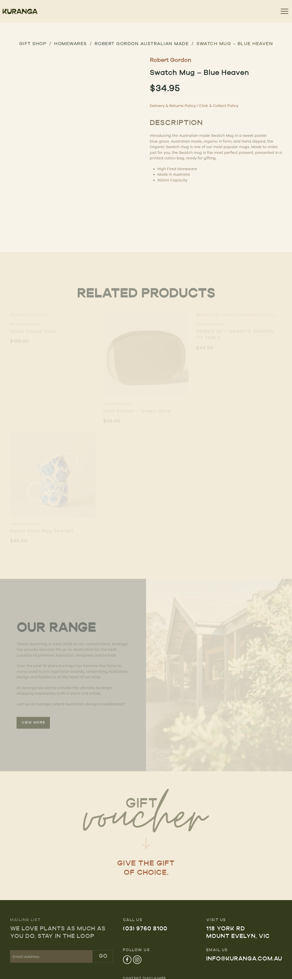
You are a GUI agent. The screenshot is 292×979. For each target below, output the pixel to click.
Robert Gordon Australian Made (142, 43)
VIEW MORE (33, 722)
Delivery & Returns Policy (173, 105)
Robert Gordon (170, 60)
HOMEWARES (70, 43)
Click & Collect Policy (218, 105)
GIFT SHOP (33, 43)
